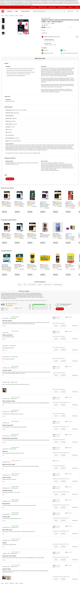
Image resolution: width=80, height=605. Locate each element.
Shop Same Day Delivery (8, 4)
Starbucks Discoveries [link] (47, 284)
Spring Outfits (34, 3)
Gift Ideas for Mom (41, 3)
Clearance (22, 3)
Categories (10, 11)
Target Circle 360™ (52, 7)
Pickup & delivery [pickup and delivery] (25, 11)
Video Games (42, 2)
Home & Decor (33, 0)
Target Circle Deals (64, 3)
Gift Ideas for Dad (12, 0)
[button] (45, 25)
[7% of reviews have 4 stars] (40, 305)
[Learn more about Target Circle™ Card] (60, 40)
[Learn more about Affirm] (60, 44)
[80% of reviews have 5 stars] (40, 304)
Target (2, 15)
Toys (33, 2)
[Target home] (2, 11)
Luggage (19, 2)
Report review (75, 325)
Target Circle (25, 4)
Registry (16, 4)
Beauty (72, 0)
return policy (46, 170)
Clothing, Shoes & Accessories (23, 0)
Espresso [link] (19, 284)
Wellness (15, 2)
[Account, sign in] (71, 11)
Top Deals (58, 3)
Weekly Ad (71, 3)
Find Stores (30, 4)
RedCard (20, 4)
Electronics (36, 2)
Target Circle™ (33, 7)
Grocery (57, 0)
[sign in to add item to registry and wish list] (77, 37)
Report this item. (37, 153)
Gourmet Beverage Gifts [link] (58, 284)
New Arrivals (28, 3)
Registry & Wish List (62, 7)
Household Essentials (63, 0)
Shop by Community (7, 3)
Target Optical (15, 3)
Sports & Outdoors (6, 2)
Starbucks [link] (40, 284)
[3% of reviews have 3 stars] (40, 306)
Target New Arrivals (4, 0)
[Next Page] (79, 202)
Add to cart (44, 33)
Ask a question (9, 178)
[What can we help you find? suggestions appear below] (49, 11)
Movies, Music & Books (50, 2)
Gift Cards (68, 2)
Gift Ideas (64, 2)
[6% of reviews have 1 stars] (40, 309)
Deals (19, 3)
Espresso (21, 15)
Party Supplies (59, 2)
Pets (72, 2)
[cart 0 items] (77, 11)
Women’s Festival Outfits (50, 3)
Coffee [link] (25, 284)
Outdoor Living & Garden (49, 0)
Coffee (16, 15)
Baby (69, 0)
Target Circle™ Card (42, 7)
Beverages (12, 15)
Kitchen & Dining (40, 0)
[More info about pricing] (70, 27)
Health (11, 2)
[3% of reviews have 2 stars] (40, 307)
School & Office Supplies (26, 2)
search (64, 11)
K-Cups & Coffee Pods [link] (32, 284)
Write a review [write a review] (59, 308)
